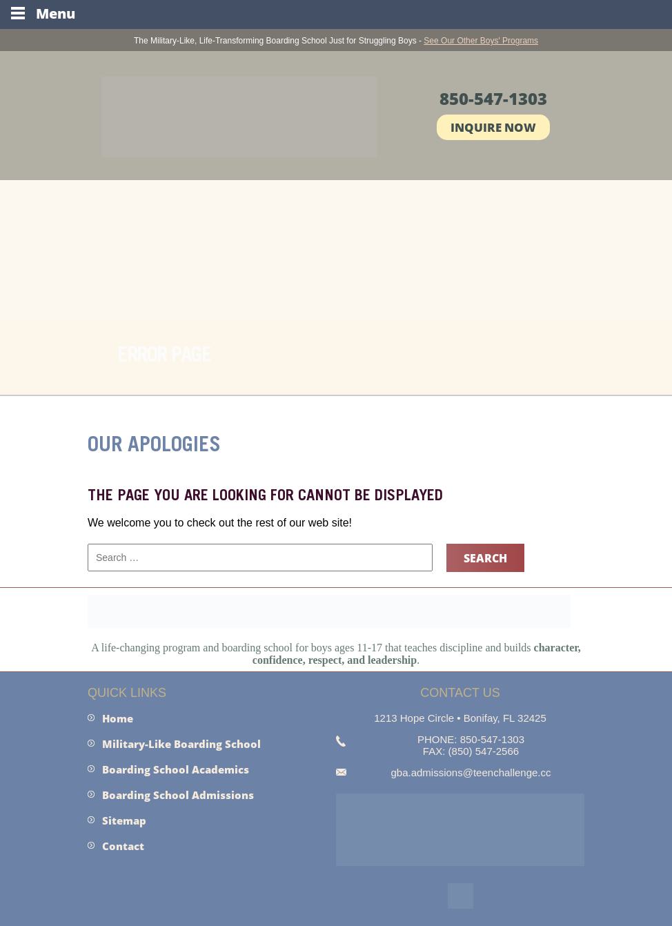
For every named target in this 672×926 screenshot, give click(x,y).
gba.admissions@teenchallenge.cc (471, 772)
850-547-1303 (493, 98)
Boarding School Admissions (178, 795)
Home (117, 718)
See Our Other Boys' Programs (481, 41)
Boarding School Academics (175, 769)
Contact (123, 846)
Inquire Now (493, 127)
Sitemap (124, 820)
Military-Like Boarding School (181, 744)
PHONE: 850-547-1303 (470, 739)
